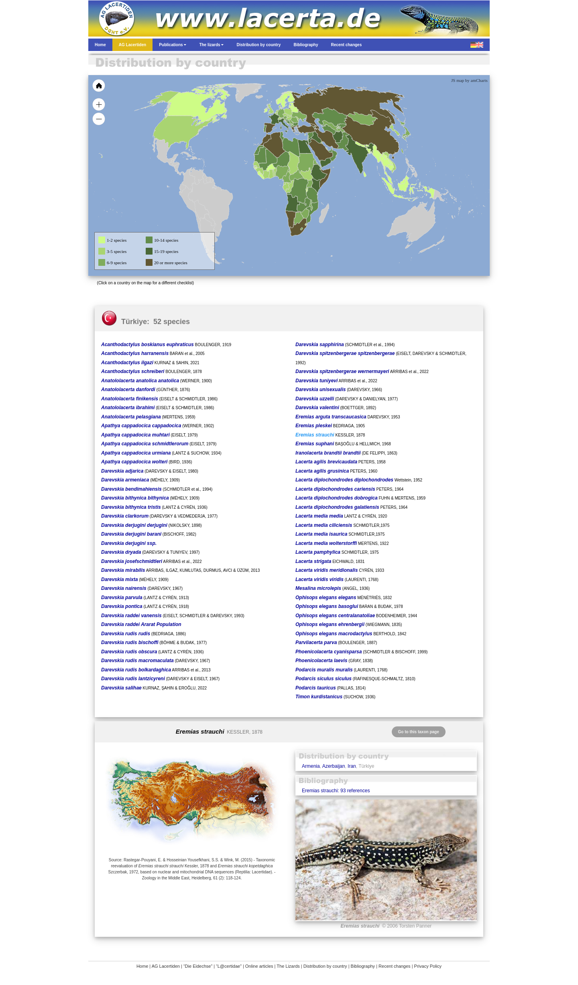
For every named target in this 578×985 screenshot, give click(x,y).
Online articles (259, 966)
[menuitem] (330, 150)
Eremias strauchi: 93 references (336, 790)
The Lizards (288, 966)
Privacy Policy (428, 966)
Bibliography (363, 966)
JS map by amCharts (469, 80)
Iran (352, 766)
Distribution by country (325, 966)
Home (142, 966)
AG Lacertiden (166, 966)
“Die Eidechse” (197, 966)
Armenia (311, 766)
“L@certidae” (229, 966)
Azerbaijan (333, 766)
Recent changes (395, 966)
